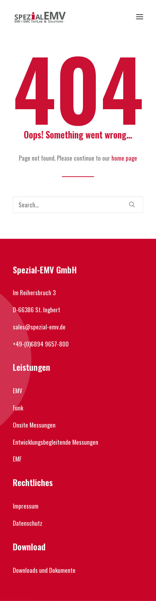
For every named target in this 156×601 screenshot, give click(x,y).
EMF (17, 458)
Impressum (25, 505)
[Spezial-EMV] (40, 17)
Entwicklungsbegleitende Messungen (55, 442)
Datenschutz (27, 523)
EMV (17, 390)
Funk (18, 407)
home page (124, 157)
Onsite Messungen (34, 424)
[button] (139, 17)
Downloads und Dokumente (44, 570)
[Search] (78, 204)
